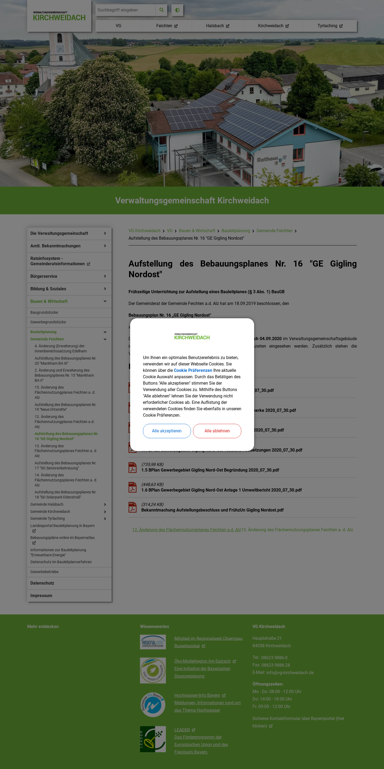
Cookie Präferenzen (193, 370)
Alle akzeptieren (167, 430)
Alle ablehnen (217, 430)
